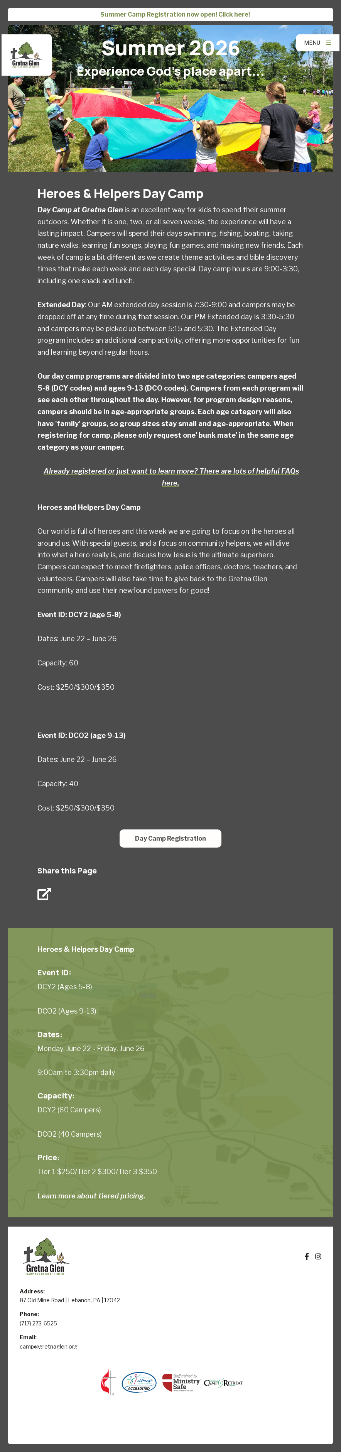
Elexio (170, 1430)
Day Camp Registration (170, 838)
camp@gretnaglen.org (49, 1346)
